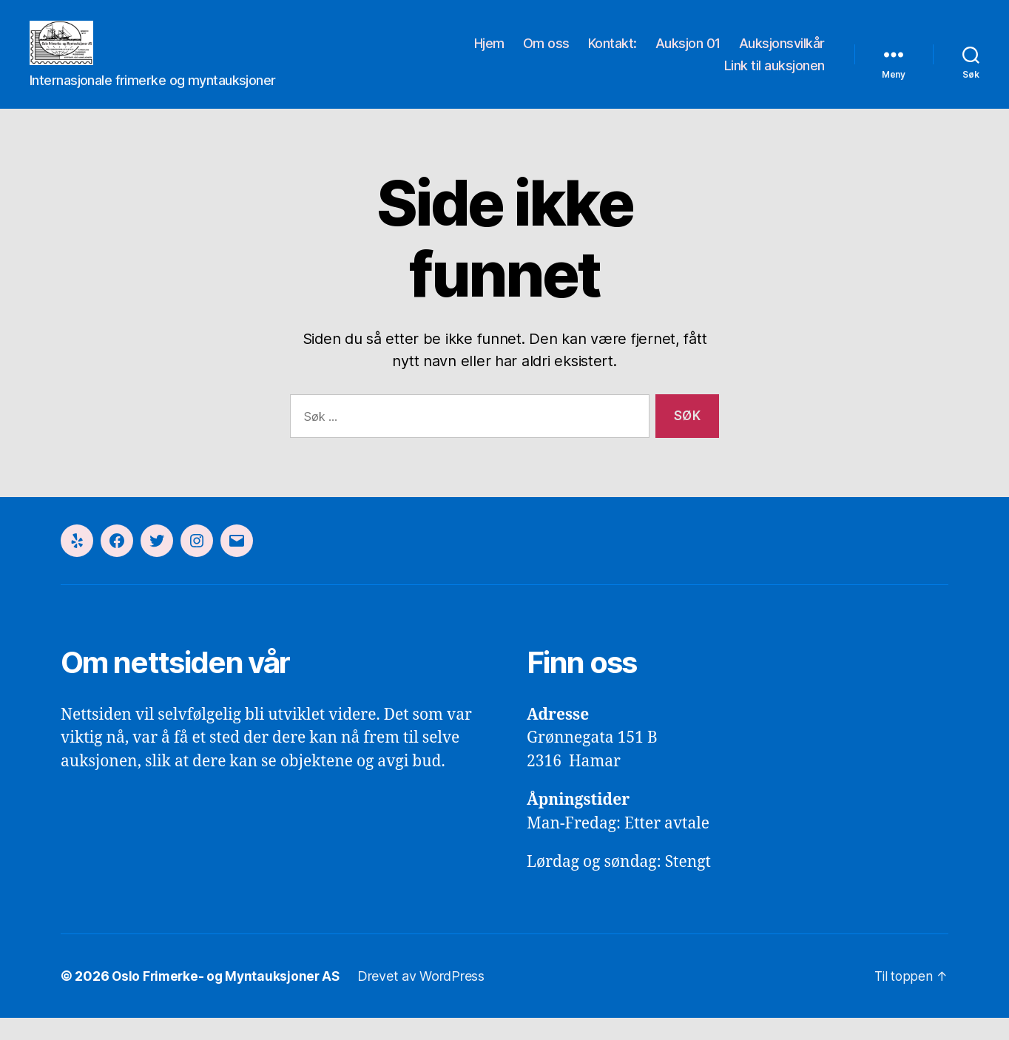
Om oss (546, 54)
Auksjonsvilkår (782, 54)
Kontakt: (612, 54)
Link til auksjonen (774, 76)
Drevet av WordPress (426, 998)
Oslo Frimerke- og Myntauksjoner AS (228, 998)
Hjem (489, 54)
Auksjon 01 (688, 54)
